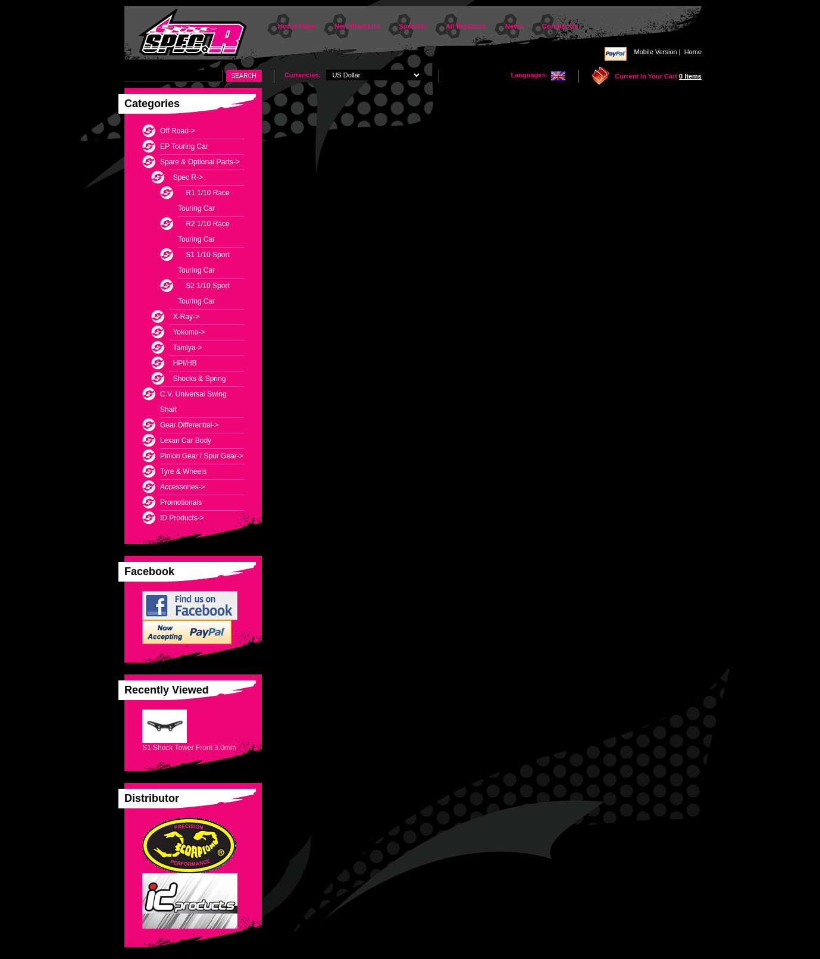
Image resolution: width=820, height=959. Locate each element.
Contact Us (560, 26)
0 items (690, 76)
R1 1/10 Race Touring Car (204, 201)
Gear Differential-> (189, 425)
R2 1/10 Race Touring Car (204, 231)
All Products (466, 26)
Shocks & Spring (197, 378)
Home (693, 51)
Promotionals (181, 502)
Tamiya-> (185, 347)
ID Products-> (182, 518)
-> (200, 162)
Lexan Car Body (185, 440)
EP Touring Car (184, 146)
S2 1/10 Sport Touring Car (204, 293)
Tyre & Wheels (183, 471)
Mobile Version (655, 51)
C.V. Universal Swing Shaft (193, 402)
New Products (357, 26)
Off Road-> (177, 131)
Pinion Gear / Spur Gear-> (201, 456)
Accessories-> (182, 487)
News (514, 26)
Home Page (296, 26)
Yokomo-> (187, 332)
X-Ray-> (184, 317)
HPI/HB (183, 363)
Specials (413, 26)
